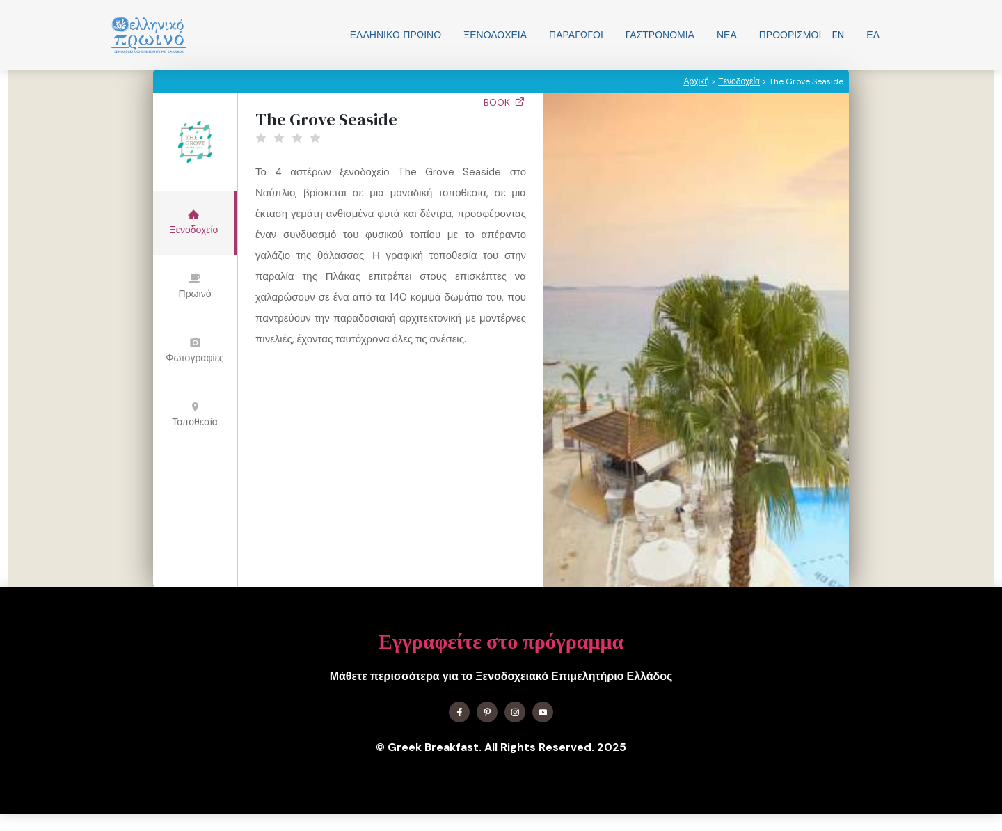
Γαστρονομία (660, 35)
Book (505, 102)
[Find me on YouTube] (542, 712)
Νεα (727, 35)
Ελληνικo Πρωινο (395, 35)
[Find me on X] (487, 712)
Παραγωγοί (576, 35)
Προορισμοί (790, 35)
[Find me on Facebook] (459, 712)
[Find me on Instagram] (514, 712)
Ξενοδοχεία (495, 35)
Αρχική (695, 81)
